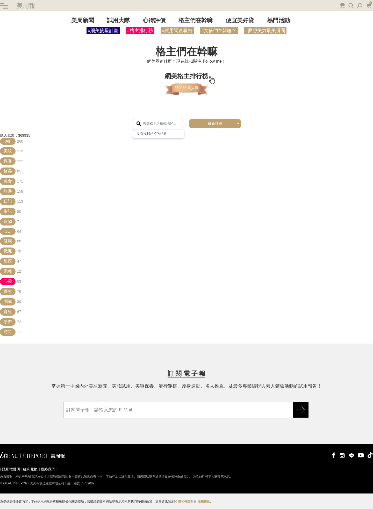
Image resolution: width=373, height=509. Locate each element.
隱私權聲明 (11, 469)
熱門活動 (278, 20)
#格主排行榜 (140, 30)
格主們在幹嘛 (195, 20)
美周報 (26, 5)
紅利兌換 (30, 469)
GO (301, 410)
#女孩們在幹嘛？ (218, 30)
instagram (342, 455)
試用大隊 (118, 20)
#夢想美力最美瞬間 (265, 30)
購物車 (368, 5)
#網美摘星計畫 (103, 30)
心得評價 (154, 20)
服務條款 (204, 501)
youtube (361, 455)
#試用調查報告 (177, 30)
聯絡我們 (48, 469)
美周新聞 (82, 20)
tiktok (370, 455)
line (351, 455)
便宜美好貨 (240, 20)
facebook (333, 455)
